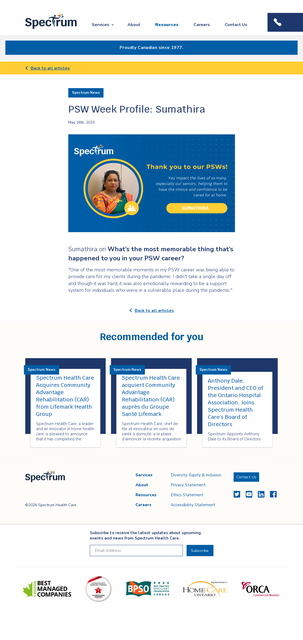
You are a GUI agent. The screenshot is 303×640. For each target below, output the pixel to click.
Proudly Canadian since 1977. (151, 48)
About (133, 25)
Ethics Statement (187, 495)
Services (100, 25)
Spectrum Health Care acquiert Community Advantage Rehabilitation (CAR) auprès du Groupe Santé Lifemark (151, 396)
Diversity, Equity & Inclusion (196, 475)
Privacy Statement (188, 485)
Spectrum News (86, 92)
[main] (151, 262)
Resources (167, 25)
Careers (202, 25)
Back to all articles (47, 68)
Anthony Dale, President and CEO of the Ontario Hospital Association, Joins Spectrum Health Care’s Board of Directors (235, 402)
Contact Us (236, 25)
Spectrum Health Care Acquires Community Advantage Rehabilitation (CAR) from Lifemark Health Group (65, 396)
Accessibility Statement (193, 505)
